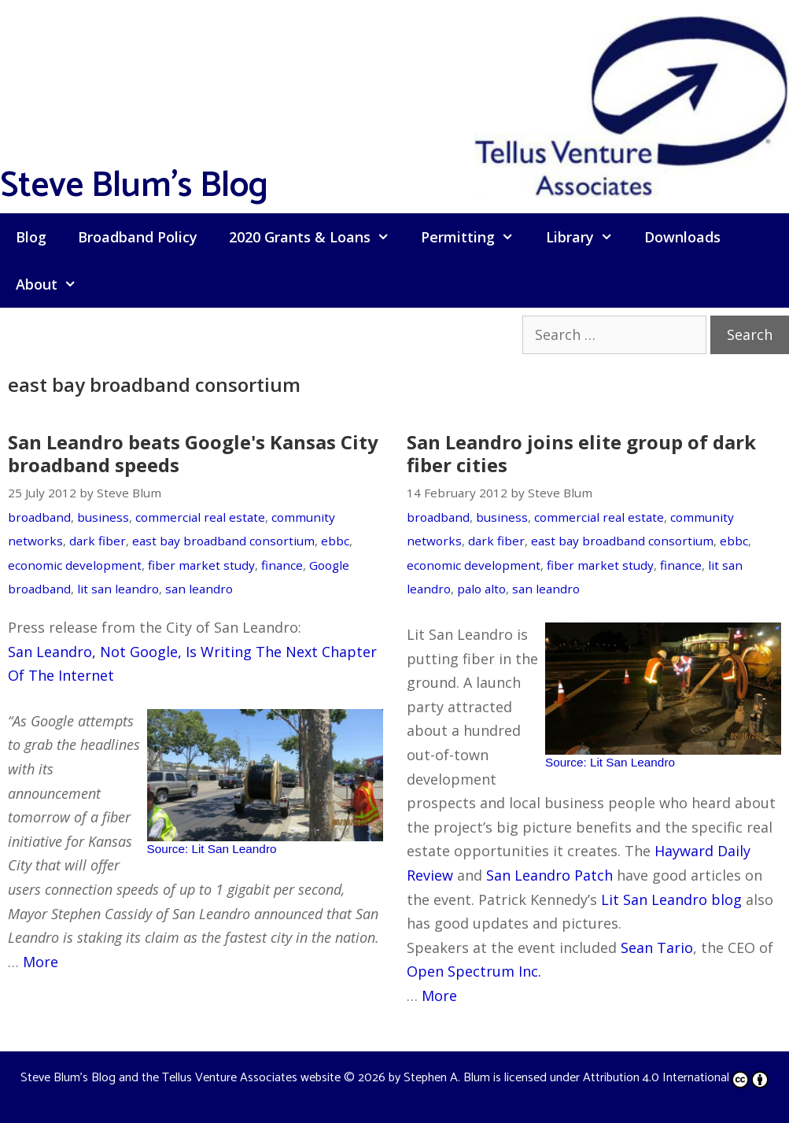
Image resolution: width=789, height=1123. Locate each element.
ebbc (335, 541)
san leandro (199, 589)
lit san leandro (118, 589)
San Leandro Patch (549, 875)
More (40, 961)
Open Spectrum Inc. (474, 971)
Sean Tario (657, 947)
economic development (75, 565)
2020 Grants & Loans (317, 236)
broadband (39, 517)
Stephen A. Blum (447, 1077)
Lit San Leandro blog (671, 899)
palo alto (481, 589)
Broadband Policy (137, 236)
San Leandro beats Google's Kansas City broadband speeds (193, 453)
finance (282, 565)
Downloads (682, 236)
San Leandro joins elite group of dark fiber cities (581, 453)
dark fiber (97, 541)
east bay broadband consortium (223, 541)
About (54, 284)
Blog (31, 236)
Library (587, 236)
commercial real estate (200, 517)
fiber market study (201, 565)
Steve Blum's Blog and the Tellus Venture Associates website (180, 1077)
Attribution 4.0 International (676, 1077)
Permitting (475, 236)
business (103, 517)
